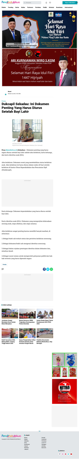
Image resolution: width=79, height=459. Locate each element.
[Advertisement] (27, 193)
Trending (11, 7)
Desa (25, 443)
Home (4, 7)
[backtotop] (39, 431)
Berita (18, 7)
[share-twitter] (47, 269)
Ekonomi (44, 448)
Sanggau (44, 444)
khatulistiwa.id (12, 150)
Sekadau (26, 441)
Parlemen (32, 7)
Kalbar (24, 7)
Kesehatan (64, 7)
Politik (48, 7)
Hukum (26, 446)
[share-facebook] (44, 269)
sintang (43, 446)
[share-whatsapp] (51, 269)
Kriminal (56, 7)
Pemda (4, 101)
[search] (32, 2)
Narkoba (26, 448)
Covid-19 (44, 443)
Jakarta (26, 449)
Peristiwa (41, 7)
